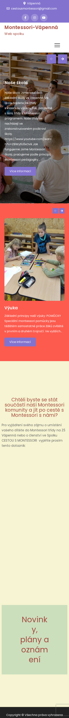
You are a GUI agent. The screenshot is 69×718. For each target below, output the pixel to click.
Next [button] (62, 59)
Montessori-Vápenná (31, 27)
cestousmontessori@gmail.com (32, 8)
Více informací (20, 171)
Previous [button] (51, 59)
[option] (34, 128)
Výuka (11, 308)
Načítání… (34, 525)
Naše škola (16, 83)
